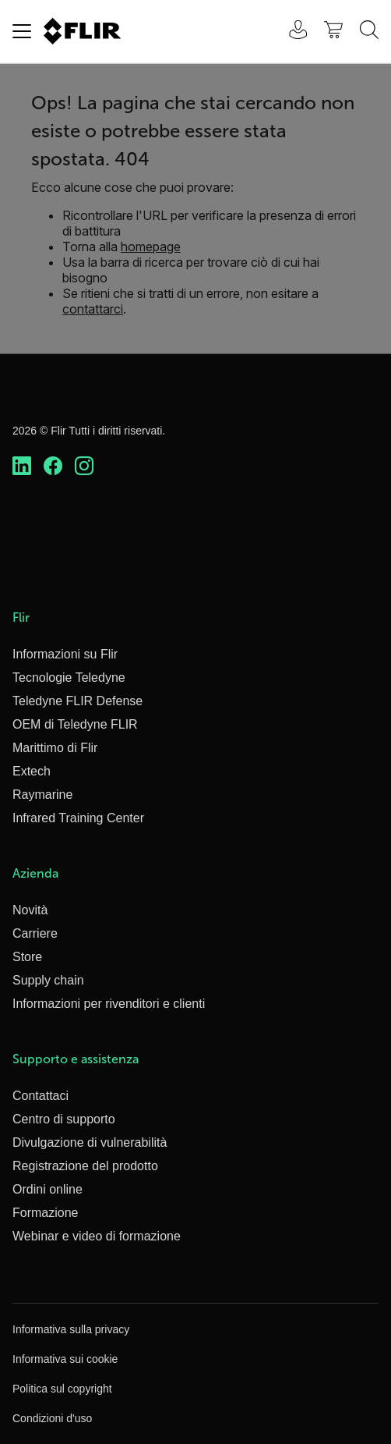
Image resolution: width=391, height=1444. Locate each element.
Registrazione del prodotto (85, 1166)
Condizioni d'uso (52, 1418)
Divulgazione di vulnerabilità (89, 1142)
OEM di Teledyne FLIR (75, 724)
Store (27, 956)
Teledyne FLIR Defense (77, 701)
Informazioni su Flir (65, 654)
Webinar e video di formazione (96, 1236)
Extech (31, 771)
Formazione (45, 1212)
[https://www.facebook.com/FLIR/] (53, 466)
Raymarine (42, 794)
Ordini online (47, 1189)
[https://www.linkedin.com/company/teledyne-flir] (21, 466)
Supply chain (48, 980)
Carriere (35, 933)
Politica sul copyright (62, 1388)
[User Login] (290, 32)
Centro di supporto (63, 1119)
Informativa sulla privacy (70, 1329)
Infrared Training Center (78, 818)
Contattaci (40, 1095)
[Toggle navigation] (21, 31)
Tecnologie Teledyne (68, 677)
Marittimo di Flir (54, 747)
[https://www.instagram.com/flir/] (84, 466)
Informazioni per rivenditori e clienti (108, 1003)
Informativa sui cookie (65, 1359)
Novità (30, 910)
